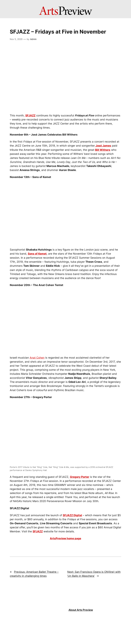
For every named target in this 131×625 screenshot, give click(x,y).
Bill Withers (102, 149)
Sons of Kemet (37, 253)
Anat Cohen (37, 357)
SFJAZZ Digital (72, 515)
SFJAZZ (30, 115)
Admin (33, 39)
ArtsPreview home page (65, 538)
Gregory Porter (79, 476)
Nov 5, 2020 (16, 39)
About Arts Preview (81, 609)
